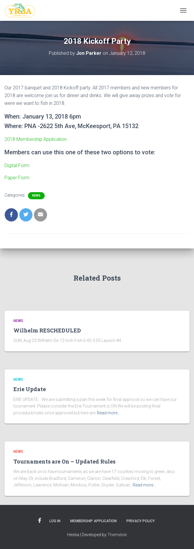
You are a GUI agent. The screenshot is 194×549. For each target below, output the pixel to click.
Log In (54, 521)
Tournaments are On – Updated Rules (64, 461)
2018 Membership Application (35, 139)
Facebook (39, 521)
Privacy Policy (140, 521)
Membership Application (93, 521)
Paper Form (16, 178)
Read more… (108, 412)
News (36, 195)
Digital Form (17, 165)
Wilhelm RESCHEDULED (47, 330)
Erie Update (29, 389)
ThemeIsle (117, 534)
